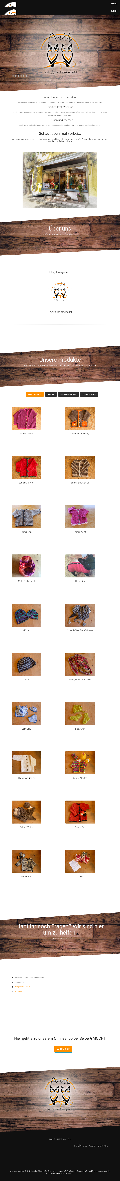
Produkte (92, 1146)
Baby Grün (80, 729)
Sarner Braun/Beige (80, 482)
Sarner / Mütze (80, 778)
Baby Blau (26, 729)
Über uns (83, 1146)
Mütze (26, 679)
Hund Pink (80, 581)
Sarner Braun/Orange (80, 433)
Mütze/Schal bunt (26, 581)
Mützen (26, 630)
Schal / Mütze (26, 827)
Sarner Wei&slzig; (26, 778)
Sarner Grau (26, 532)
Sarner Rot (80, 827)
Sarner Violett (26, 433)
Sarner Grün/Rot (26, 482)
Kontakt (100, 1146)
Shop (106, 1146)
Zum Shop (63, 1049)
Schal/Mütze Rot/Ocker (80, 679)
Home (76, 1146)
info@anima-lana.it (21, 987)
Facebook (17, 991)
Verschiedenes (89, 394)
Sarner (51, 394)
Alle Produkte (34, 394)
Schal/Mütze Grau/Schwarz (80, 630)
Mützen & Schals (68, 394)
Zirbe (80, 876)
